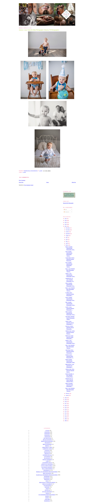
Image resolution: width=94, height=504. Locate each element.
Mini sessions (47, 473)
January (67, 395)
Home (47, 182)
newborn (47, 476)
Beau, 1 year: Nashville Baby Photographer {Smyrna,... (70, 390)
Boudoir (47, 442)
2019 (66, 399)
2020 (66, 397)
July (67, 237)
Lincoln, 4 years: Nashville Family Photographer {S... (70, 356)
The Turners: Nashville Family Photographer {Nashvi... (70, 318)
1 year (24, 172)
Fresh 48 (47, 453)
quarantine (47, 485)
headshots (47, 458)
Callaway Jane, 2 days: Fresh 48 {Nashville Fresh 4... (70, 370)
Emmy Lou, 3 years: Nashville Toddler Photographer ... (69, 337)
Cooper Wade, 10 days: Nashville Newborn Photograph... (70, 259)
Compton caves (47, 448)
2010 (66, 416)
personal (47, 479)
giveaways (47, 456)
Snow (47, 488)
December (68, 227)
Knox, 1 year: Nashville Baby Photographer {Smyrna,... (70, 270)
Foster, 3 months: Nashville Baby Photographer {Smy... (70, 299)
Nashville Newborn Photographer (46, 474)
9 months (47, 435)
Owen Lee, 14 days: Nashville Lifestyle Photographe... (70, 327)
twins (47, 497)
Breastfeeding (47, 444)
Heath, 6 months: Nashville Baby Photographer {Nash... (70, 361)
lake (47, 461)
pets (47, 480)
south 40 (47, 490)
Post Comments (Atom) (28, 185)
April (67, 243)
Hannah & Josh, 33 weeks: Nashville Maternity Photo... (69, 380)
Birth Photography (47, 441)
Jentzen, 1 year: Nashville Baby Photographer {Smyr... (70, 275)
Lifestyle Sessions (47, 464)
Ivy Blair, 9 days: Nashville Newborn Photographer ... (70, 294)
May (67, 241)
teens (47, 493)
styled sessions (47, 491)
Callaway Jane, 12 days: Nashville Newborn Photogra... (70, 332)
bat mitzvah (47, 438)
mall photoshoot (47, 468)
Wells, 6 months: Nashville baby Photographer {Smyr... (70, 313)
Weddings (47, 500)
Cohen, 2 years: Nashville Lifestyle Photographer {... (70, 323)
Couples (47, 450)
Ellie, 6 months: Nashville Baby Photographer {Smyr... (70, 304)
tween (47, 496)
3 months (47, 432)
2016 (66, 405)
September (68, 233)
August (67, 235)
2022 (66, 224)
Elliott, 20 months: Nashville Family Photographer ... (69, 385)
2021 (66, 226)
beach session (47, 439)
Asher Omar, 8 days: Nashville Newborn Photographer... (70, 351)
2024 (66, 220)
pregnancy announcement (47, 482)
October (67, 231)
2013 (66, 411)
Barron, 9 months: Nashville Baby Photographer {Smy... (70, 248)
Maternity (47, 470)
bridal (47, 445)
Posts (65, 209)
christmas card (47, 447)
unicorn (47, 499)
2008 (66, 420)
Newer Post (21, 182)
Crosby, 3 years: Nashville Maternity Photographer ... (70, 308)
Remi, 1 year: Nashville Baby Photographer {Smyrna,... (70, 289)
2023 (66, 222)
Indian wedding (47, 459)
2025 (66, 218)
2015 (66, 407)
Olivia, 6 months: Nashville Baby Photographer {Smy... (70, 284)
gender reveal (47, 455)
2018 (66, 401)
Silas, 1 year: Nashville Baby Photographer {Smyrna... (70, 347)
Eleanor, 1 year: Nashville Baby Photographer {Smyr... (70, 342)
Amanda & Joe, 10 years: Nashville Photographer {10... (70, 280)
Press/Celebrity (47, 484)
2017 (66, 403)
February (67, 393)
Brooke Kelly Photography (68, 203)
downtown (47, 451)
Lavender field (47, 462)
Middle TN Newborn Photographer (46, 471)
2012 (66, 413)
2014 (66, 409)
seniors (47, 487)
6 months (47, 433)
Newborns (47, 477)
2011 (66, 414)
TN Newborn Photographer (46, 494)
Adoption (47, 436)
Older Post (74, 182)
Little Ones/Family (47, 465)
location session (47, 467)
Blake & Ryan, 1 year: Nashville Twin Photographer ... (70, 366)
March (67, 245)
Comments (66, 211)
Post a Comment (22, 180)
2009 (66, 418)
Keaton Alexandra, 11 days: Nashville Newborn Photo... (70, 375)
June (67, 239)
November (68, 229)
